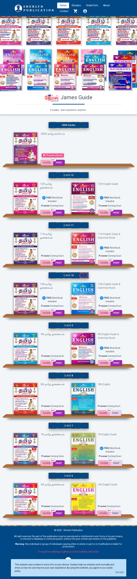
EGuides (76, 5)
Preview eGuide (53, 155)
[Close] (119, 572)
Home (63, 5)
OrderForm (92, 5)
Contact (64, 11)
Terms (50, 551)
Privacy (41, 551)
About (106, 5)
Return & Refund (73, 551)
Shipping (59, 551)
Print (59, 162)
